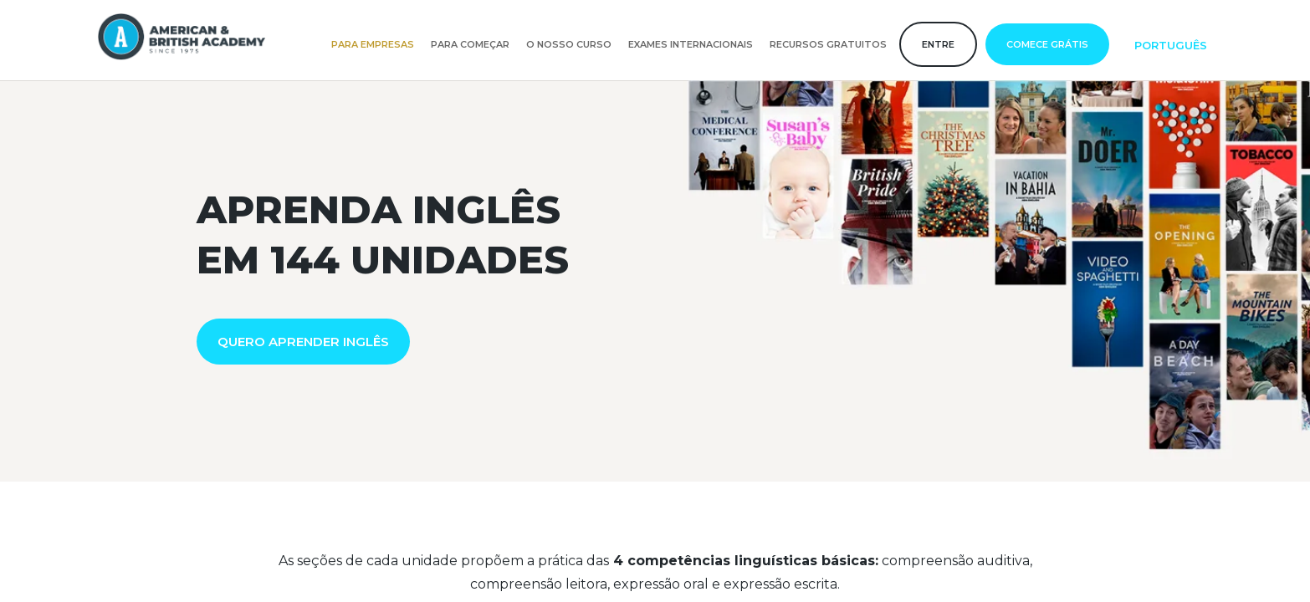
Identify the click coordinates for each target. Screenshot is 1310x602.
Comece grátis (1047, 44)
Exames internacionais (690, 44)
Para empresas (372, 44)
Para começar (470, 44)
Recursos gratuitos (828, 44)
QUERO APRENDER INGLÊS (303, 341)
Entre (938, 44)
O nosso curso (569, 44)
